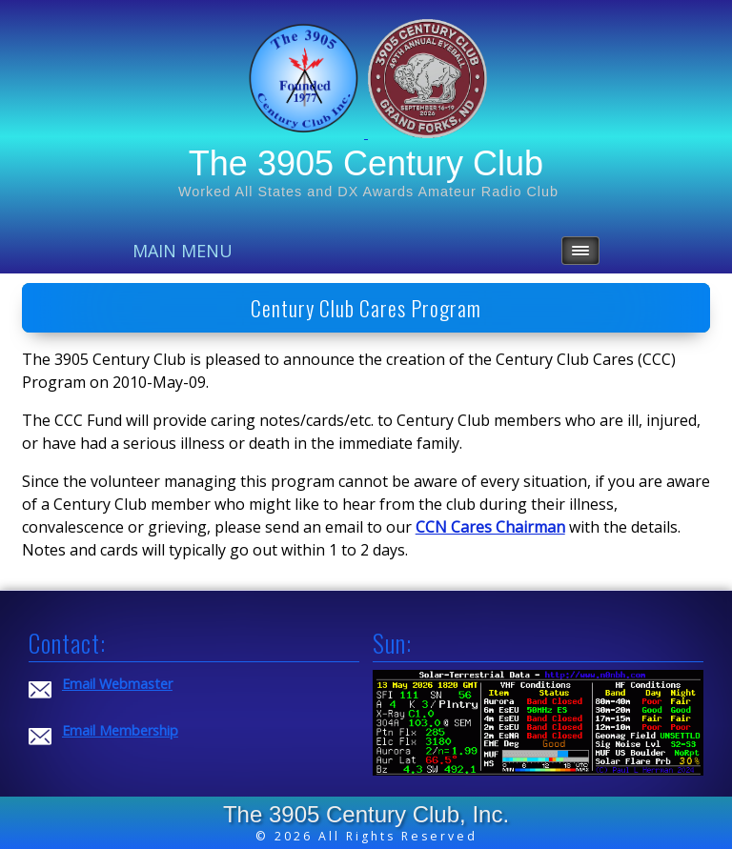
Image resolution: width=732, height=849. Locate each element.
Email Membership (120, 730)
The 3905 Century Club (366, 163)
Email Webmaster (117, 684)
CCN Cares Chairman (490, 526)
